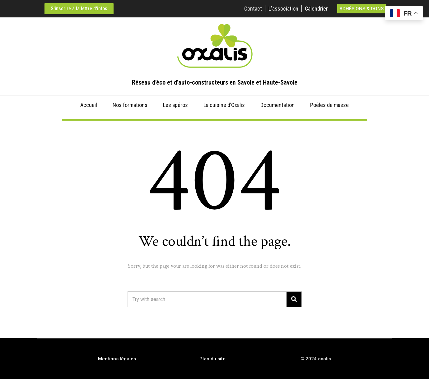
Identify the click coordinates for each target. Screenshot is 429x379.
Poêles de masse (329, 105)
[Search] (294, 299)
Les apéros (175, 105)
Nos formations (130, 105)
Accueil (88, 105)
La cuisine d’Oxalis (224, 105)
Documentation (277, 105)
